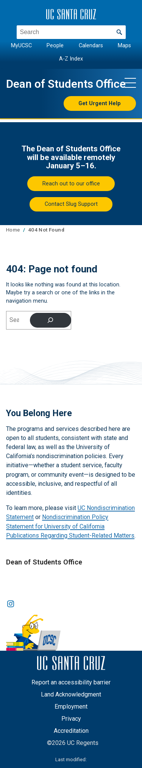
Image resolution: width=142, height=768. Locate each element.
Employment (71, 706)
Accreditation (71, 730)
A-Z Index (71, 58)
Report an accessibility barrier (71, 682)
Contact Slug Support (71, 204)
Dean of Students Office (66, 84)
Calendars (91, 45)
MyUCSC (21, 45)
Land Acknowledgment (71, 694)
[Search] (50, 320)
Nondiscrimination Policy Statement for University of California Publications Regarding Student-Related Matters (70, 526)
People (55, 45)
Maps (124, 45)
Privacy (71, 718)
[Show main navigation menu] (130, 82)
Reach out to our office (71, 183)
